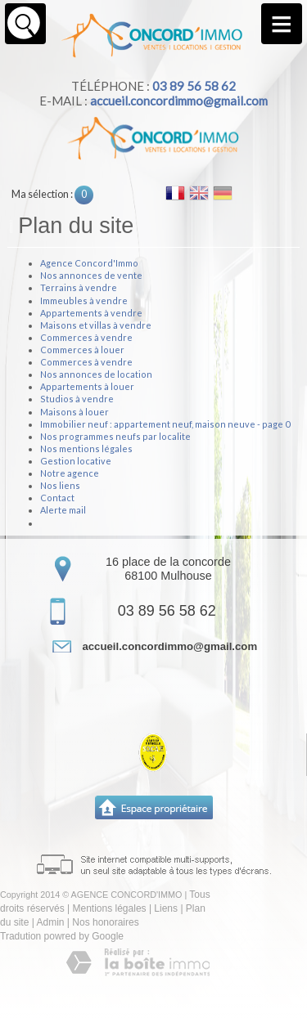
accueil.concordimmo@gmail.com (179, 100)
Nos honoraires (105, 922)
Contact (57, 497)
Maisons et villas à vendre (95, 325)
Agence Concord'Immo (89, 263)
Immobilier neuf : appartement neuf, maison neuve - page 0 (165, 424)
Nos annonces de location (96, 374)
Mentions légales (110, 908)
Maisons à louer (74, 411)
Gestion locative (75, 460)
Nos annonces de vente (91, 275)
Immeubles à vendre (84, 300)
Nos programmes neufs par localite (115, 436)
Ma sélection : (52, 194)
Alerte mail (63, 510)
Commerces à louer (82, 349)
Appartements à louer (87, 386)
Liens (166, 908)
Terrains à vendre (78, 287)
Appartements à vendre (91, 312)
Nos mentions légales (86, 448)
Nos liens (60, 485)
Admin (50, 922)
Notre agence (69, 473)
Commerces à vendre (86, 337)
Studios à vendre (77, 398)
